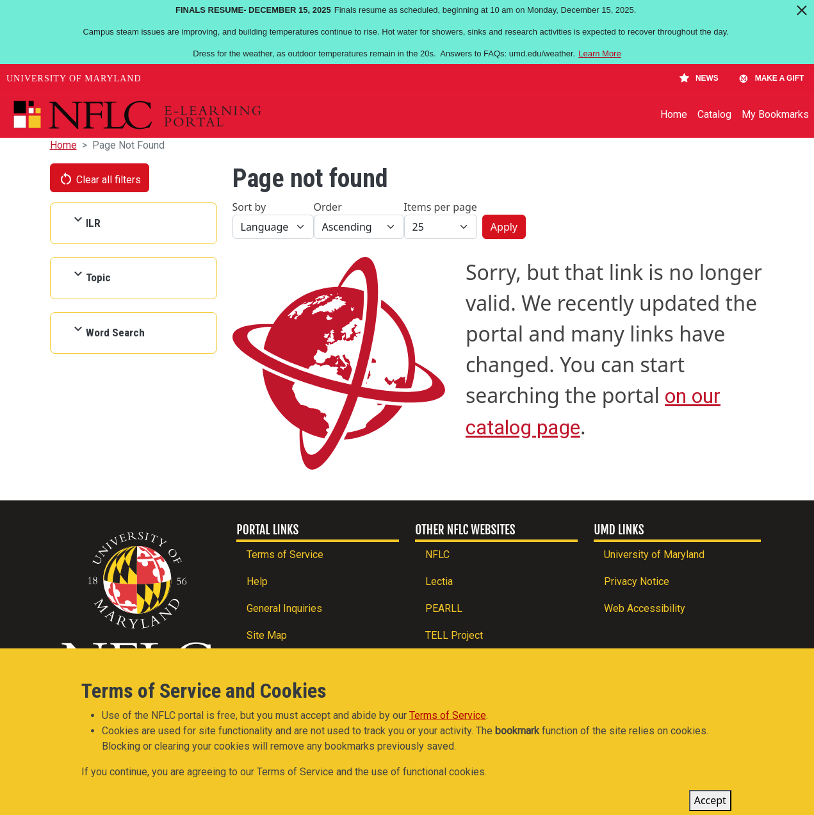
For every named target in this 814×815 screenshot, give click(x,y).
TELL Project (454, 635)
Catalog (714, 114)
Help (257, 581)
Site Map (267, 635)
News (699, 78)
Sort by (249, 207)
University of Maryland (74, 78)
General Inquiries (284, 608)
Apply (504, 227)
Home (673, 114)
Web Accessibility (644, 608)
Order (328, 207)
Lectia (439, 581)
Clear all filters (100, 178)
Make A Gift (771, 78)
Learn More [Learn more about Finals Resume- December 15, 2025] (599, 53)
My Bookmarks (775, 114)
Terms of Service (285, 554)
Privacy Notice (636, 581)
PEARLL (443, 608)
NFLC (437, 554)
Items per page (440, 207)
